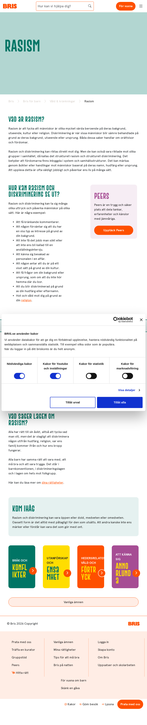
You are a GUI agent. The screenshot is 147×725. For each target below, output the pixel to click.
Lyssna (108, 704)
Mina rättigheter (65, 650)
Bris (11, 101)
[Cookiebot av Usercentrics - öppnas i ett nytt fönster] (116, 320)
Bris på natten (63, 665)
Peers (15, 665)
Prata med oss (130, 704)
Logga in (103, 642)
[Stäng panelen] (141, 319)
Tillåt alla (120, 402)
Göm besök (88, 704)
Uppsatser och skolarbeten (116, 665)
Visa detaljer (126, 390)
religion (26, 300)
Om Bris (103, 657)
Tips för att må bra (66, 657)
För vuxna (125, 6)
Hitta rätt (20, 673)
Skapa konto (106, 650)
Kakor (70, 704)
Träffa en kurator (23, 650)
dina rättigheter (52, 482)
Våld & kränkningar (62, 101)
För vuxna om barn (73, 680)
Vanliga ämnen (73, 602)
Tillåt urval (73, 402)
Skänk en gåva (70, 688)
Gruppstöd (19, 657)
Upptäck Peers (113, 230)
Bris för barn (32, 101)
